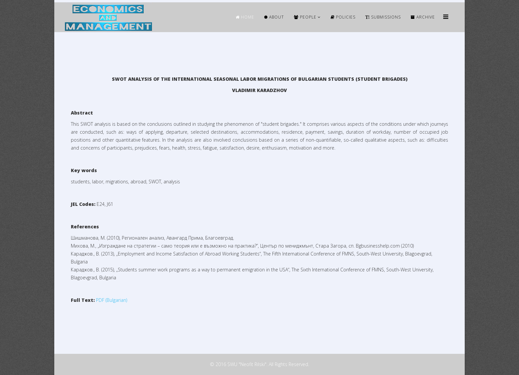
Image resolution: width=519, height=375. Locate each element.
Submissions (383, 17)
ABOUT (274, 17)
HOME (245, 17)
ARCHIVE (423, 17)
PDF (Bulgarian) (111, 300)
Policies (343, 17)
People (305, 17)
